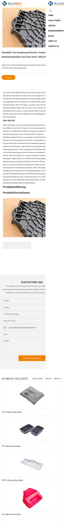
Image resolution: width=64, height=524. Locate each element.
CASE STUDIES (37, 379)
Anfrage (8, 77)
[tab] (32, 89)
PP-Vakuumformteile (11, 446)
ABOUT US (57, 379)
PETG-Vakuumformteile (12, 480)
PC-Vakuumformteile (11, 514)
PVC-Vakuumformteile (12, 412)
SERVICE (48, 379)
